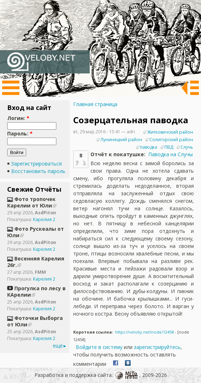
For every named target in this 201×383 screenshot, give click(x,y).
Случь (187, 147)
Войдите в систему (99, 347)
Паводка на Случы (170, 154)
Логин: (18, 118)
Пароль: (20, 133)
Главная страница (95, 104)
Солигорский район (171, 140)
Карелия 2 (44, 219)
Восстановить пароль (38, 171)
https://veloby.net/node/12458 (144, 332)
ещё (58, 345)
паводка (148, 147)
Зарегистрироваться (36, 163)
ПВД (168, 147)
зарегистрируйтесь (157, 347)
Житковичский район (170, 132)
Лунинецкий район (121, 140)
